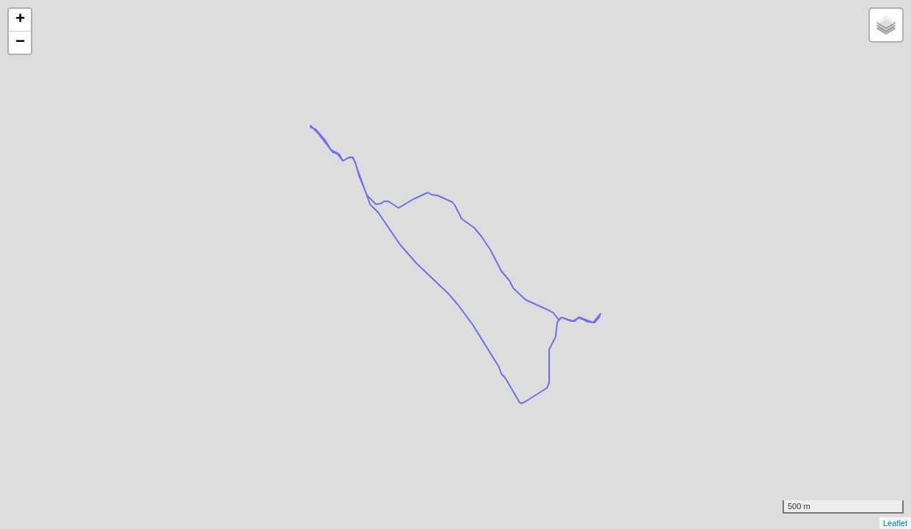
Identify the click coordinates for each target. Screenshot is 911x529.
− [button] (20, 43)
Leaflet (895, 523)
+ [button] (20, 20)
